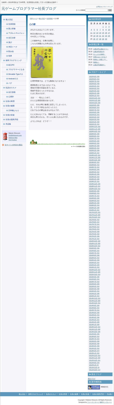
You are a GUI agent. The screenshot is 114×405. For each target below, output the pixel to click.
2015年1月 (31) (94, 296)
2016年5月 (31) (94, 258)
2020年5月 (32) (94, 143)
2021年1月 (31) (94, 124)
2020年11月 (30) (94, 129)
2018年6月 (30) (94, 198)
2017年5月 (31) (94, 229)
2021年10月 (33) (94, 103)
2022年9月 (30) (94, 76)
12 (94, 33)
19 (94, 36)
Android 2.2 (13, 79)
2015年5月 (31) (94, 286)
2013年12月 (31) (94, 327)
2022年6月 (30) (94, 83)
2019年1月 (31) (94, 181)
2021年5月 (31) (94, 114)
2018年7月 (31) (94, 196)
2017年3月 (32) (94, 234)
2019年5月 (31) (94, 172)
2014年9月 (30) (94, 305)
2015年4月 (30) (94, 289)
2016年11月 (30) (94, 243)
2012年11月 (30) (94, 358)
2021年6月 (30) (94, 112)
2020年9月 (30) (94, 134)
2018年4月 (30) (94, 203)
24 (109, 36)
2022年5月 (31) (94, 86)
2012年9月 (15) (94, 362)
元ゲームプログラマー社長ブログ (29, 8)
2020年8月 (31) (94, 136)
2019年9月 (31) (94, 162)
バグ (10, 83)
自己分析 (11, 38)
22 (103, 36)
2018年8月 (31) (94, 193)
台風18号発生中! (98, 51)
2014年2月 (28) (94, 322)
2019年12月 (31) (94, 155)
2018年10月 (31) (94, 188)
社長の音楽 (10, 115)
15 (103, 33)
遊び (10, 42)
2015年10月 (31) (94, 274)
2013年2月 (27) (94, 351)
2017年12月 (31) (94, 212)
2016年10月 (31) (94, 246)
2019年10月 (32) (94, 160)
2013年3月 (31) (94, 348)
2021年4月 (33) (94, 117)
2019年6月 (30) (94, 169)
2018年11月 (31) (94, 186)
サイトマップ (107, 7)
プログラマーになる (16, 69)
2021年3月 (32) (94, 119)
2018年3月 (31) (94, 205)
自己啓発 (11, 92)
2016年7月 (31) (94, 253)
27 (97, 39)
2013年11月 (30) (94, 329)
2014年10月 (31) (94, 303)
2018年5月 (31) (94, 200)
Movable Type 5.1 (15, 74)
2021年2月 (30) (94, 122)
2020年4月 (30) (94, 146)
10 (109, 30)
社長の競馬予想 (12, 119)
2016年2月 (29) (94, 265)
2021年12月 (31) (94, 98)
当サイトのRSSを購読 (13, 145)
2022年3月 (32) (94, 91)
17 (109, 33)
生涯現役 (50, 18)
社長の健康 (10, 106)
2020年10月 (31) (94, 131)
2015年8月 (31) (94, 279)
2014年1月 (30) (94, 324)
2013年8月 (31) (94, 336)
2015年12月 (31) (94, 270)
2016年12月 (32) (94, 241)
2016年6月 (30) (94, 255)
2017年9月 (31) (94, 219)
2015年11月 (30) (94, 272)
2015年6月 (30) (94, 284)
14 (100, 33)
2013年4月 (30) (94, 346)
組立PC (11, 65)
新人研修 (11, 29)
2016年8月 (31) (94, 250)
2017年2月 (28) (94, 236)
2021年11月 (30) (94, 100)
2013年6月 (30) (94, 341)
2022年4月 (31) (94, 88)
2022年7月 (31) (94, 81)
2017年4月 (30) (94, 231)
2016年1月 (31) (94, 267)
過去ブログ (91, 378)
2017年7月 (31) (94, 224)
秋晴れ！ (96, 62)
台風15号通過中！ (99, 65)
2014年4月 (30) (94, 317)
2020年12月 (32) (94, 126)
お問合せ (99, 7)
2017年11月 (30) (94, 215)
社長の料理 (10, 101)
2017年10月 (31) (94, 217)
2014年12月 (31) (94, 298)
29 (103, 39)
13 (97, 33)
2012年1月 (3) (94, 365)
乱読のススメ (11, 88)
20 (97, 36)
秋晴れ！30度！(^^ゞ (100, 59)
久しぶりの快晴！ (99, 54)
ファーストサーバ (93, 402)
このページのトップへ (78, 146)
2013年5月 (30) (94, 343)
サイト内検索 (80, 10)
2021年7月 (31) (94, 110)
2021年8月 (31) (94, 107)
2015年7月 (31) (94, 281)
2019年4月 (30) (94, 174)
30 (106, 39)
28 (100, 39)
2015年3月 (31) (94, 291)
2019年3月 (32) (94, 177)
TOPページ (33, 18)
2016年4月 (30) (94, 260)
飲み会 (11, 51)
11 (91, 33)
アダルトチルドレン (16, 33)
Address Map (13, 137)
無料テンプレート (106, 402)
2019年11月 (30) (94, 157)
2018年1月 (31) (94, 210)
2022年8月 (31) (94, 79)
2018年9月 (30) (94, 191)
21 (100, 36)
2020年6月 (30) (94, 141)
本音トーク (12, 47)
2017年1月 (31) (94, 239)
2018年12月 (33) (94, 184)
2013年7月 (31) (94, 339)
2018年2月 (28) (94, 208)
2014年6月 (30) (94, 312)
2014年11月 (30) (94, 300)
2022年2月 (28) (94, 93)
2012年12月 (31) (94, 355)
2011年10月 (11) (94, 370)
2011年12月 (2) (94, 367)
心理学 (11, 97)
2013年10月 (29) (94, 331)
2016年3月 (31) (94, 262)
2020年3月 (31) (94, 148)
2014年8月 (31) (94, 308)
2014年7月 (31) (94, 310)
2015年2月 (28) (94, 293)
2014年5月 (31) (94, 315)
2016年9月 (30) (94, 248)
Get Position (13, 140)
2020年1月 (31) (94, 153)
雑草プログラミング (14, 60)
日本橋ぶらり (13, 110)
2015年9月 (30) (94, 277)
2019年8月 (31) (94, 165)
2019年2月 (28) (94, 179)
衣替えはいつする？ (100, 57)
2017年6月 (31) (94, 227)
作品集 (8, 124)
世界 (10, 56)
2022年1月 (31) (94, 95)
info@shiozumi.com (15, 135)
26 (94, 39)
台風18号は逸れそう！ (101, 49)
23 (106, 36)
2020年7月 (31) (94, 138)
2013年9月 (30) (94, 334)
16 (106, 33)
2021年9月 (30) (94, 105)
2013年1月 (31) (94, 353)
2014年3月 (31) (94, 320)
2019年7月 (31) (94, 167)
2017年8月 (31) (94, 222)
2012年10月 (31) (94, 360)
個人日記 (42, 18)
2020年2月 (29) (94, 150)
